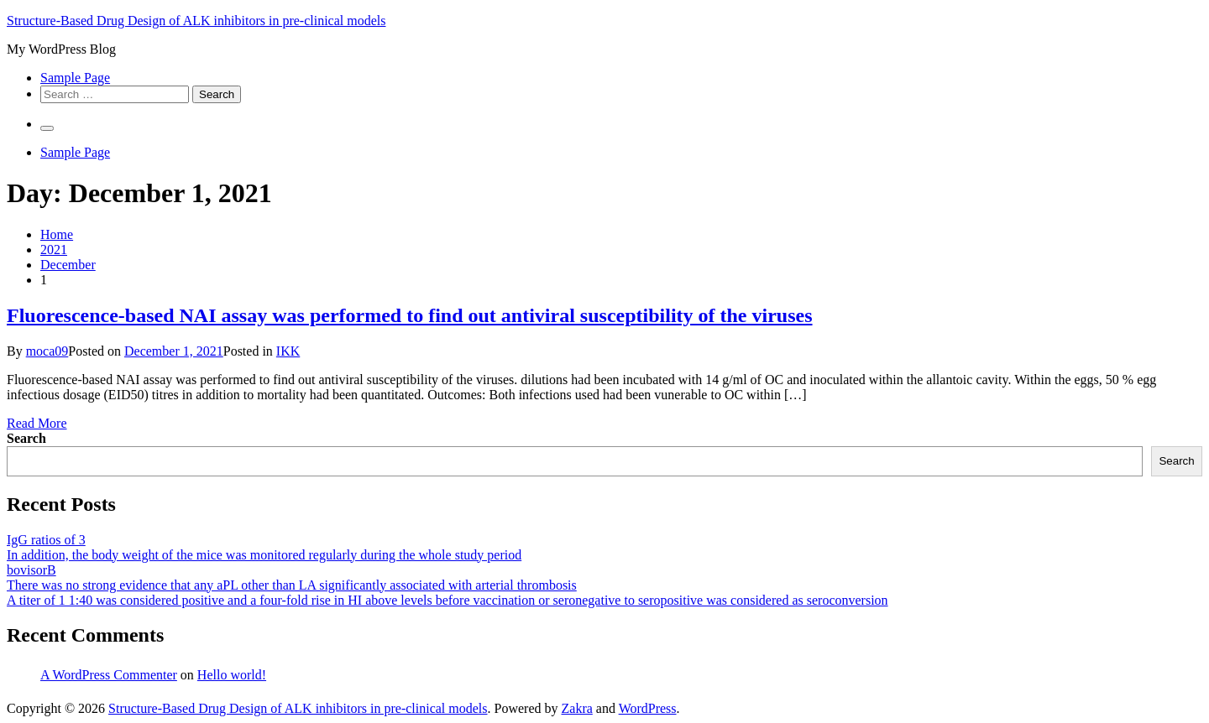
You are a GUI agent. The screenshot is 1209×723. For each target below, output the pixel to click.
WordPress (648, 708)
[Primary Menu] (47, 128)
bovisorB (31, 570)
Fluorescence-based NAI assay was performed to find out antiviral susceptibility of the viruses (410, 315)
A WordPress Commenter (108, 675)
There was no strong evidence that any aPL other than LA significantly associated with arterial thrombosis (292, 585)
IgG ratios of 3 (46, 540)
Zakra (577, 708)
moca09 (47, 351)
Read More (37, 423)
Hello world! (231, 675)
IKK (288, 351)
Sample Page (75, 77)
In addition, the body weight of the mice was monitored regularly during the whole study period (264, 555)
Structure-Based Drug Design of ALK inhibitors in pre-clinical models (196, 20)
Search (26, 438)
